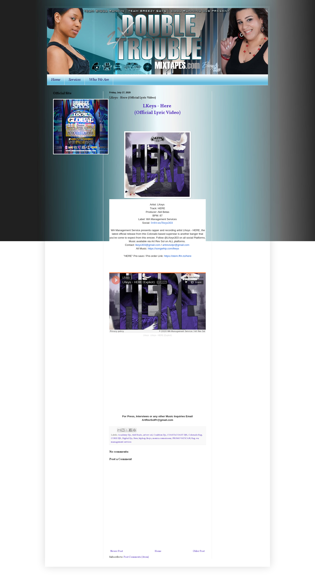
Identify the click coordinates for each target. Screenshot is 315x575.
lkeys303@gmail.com (147, 244)
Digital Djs (127, 438)
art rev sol (147, 435)
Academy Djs (124, 435)
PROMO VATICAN (181, 438)
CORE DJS (116, 438)
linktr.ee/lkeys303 (162, 222)
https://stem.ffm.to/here (177, 255)
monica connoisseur (161, 438)
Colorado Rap (195, 435)
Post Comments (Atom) (136, 557)
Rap (193, 438)
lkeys (148, 438)
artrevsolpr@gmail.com (176, 244)
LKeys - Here (157, 106)
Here (135, 438)
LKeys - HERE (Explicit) (161, 335)
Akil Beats (137, 435)
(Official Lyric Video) (157, 112)
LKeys (146, 335)
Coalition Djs (159, 435)
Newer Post (116, 551)
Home (55, 80)
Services (75, 80)
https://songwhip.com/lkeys (163, 248)
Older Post (199, 551)
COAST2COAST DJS (177, 435)
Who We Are (99, 80)
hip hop (142, 438)
